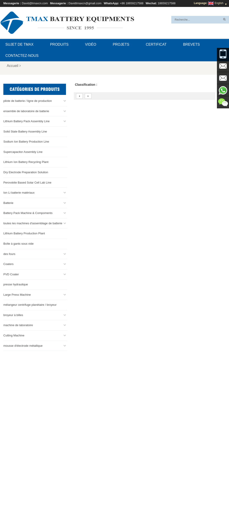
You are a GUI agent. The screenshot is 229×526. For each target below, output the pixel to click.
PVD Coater (11, 274)
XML (43, 512)
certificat (156, 44)
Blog (115, 512)
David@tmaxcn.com (35, 3)
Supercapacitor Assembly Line (22, 151)
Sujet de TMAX (19, 44)
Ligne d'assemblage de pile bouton (130, 468)
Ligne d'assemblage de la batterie (130, 463)
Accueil (14, 66)
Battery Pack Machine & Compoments (28, 213)
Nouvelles (158, 512)
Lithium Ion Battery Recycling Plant (26, 162)
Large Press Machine (17, 294)
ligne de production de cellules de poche (134, 458)
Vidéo (90, 44)
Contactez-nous (21, 56)
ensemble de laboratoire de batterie (26, 111)
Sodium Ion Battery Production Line (26, 141)
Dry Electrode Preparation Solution (25, 172)
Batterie (8, 202)
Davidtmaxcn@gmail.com (85, 3)
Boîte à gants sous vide (18, 243)
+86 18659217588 (131, 3)
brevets (191, 44)
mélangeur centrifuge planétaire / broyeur (30, 304)
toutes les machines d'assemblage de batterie (32, 223)
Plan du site (178, 512)
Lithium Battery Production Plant (24, 233)
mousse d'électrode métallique (22, 345)
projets (121, 44)
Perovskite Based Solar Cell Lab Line (27, 182)
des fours (9, 253)
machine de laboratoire (18, 325)
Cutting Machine (13, 335)
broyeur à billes (13, 314)
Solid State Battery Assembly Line (25, 131)
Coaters (8, 264)
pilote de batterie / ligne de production (27, 101)
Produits (59, 44)
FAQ (78, 512)
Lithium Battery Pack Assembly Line (26, 121)
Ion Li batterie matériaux (18, 192)
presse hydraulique (15, 284)
